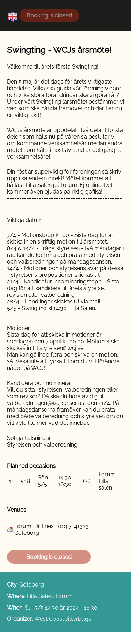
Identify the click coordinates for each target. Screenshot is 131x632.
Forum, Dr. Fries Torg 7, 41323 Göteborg (51, 529)
